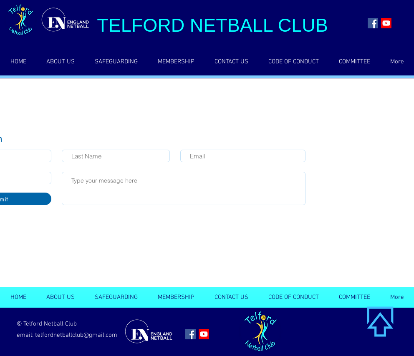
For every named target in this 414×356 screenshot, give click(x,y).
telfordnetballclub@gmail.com (76, 335)
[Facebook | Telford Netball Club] (373, 23)
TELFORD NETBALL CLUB (212, 25)
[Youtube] (386, 23)
